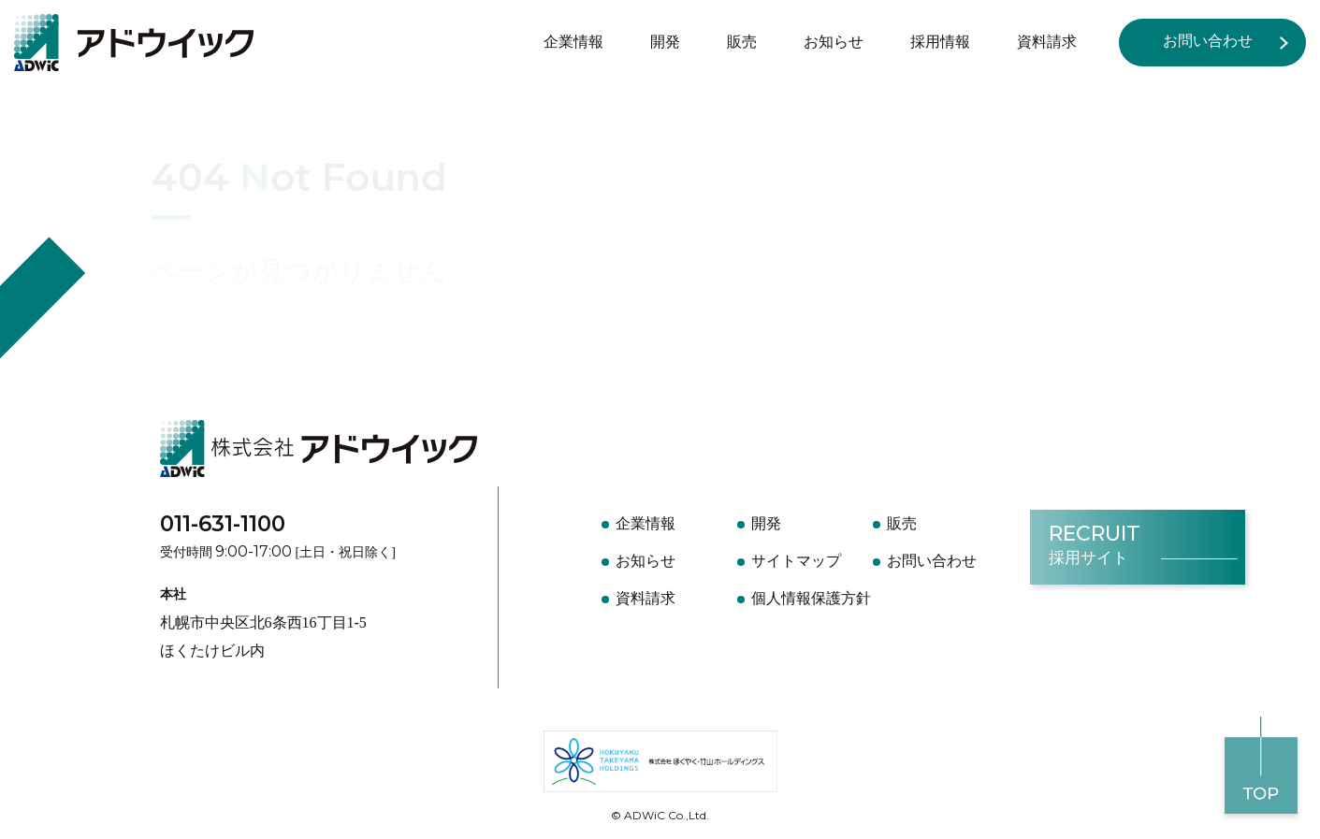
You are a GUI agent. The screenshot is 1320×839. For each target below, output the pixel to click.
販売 (742, 42)
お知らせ (833, 42)
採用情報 (940, 42)
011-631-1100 (222, 524)
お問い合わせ (1208, 41)
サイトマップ (796, 561)
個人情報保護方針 (811, 598)
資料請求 (1047, 42)
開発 (665, 42)
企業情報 (573, 42)
